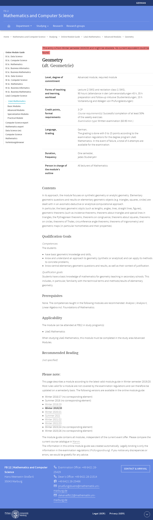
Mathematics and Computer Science (28, 37)
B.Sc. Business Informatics (17, 68)
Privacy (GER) (117, 515)
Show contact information (146, 514)
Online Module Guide (69, 37)
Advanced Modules (111, 37)
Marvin (76, 441)
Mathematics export (15, 126)
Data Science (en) (13, 130)
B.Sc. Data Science (14, 56)
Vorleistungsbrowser (15, 142)
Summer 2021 (52, 415)
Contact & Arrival (135, 468)
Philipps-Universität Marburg (16, 514)
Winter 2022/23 (53, 423)
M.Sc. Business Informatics (18, 87)
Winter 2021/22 (53, 419)
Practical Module (15, 118)
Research (58, 26)
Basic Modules (14, 106)
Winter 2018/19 (53, 404)
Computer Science (14, 134)
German (141, 3)
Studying (43, 26)
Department (25, 26)
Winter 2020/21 (53, 412)
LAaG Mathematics (90, 37)
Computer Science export (17, 122)
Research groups (75, 26)
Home (6, 37)
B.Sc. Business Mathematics (18, 72)
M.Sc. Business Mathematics (18, 91)
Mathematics (11, 138)
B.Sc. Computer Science (16, 60)
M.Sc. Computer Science (16, 80)
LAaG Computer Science (16, 95)
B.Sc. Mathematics (14, 64)
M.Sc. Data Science (14, 76)
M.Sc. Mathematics (14, 84)
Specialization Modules (18, 114)
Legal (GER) (99, 515)
